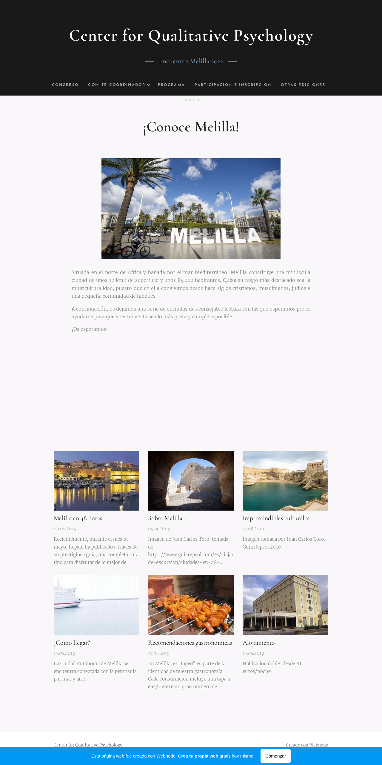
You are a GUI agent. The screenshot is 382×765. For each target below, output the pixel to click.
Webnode (318, 745)
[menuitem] (76, 85)
